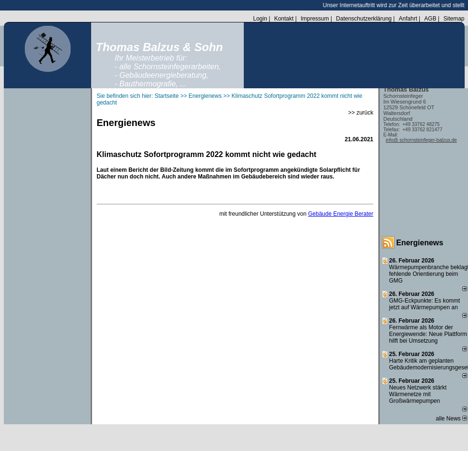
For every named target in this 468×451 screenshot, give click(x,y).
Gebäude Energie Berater (341, 213)
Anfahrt (408, 18)
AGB (430, 18)
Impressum (315, 18)
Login (260, 18)
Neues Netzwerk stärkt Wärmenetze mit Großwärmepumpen (418, 394)
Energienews (420, 243)
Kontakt (284, 18)
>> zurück (361, 112)
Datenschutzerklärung (364, 18)
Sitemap (453, 18)
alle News (451, 418)
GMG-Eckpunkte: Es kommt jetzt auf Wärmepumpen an (424, 304)
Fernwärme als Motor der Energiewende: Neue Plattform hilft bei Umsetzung (428, 334)
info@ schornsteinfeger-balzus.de (421, 140)
